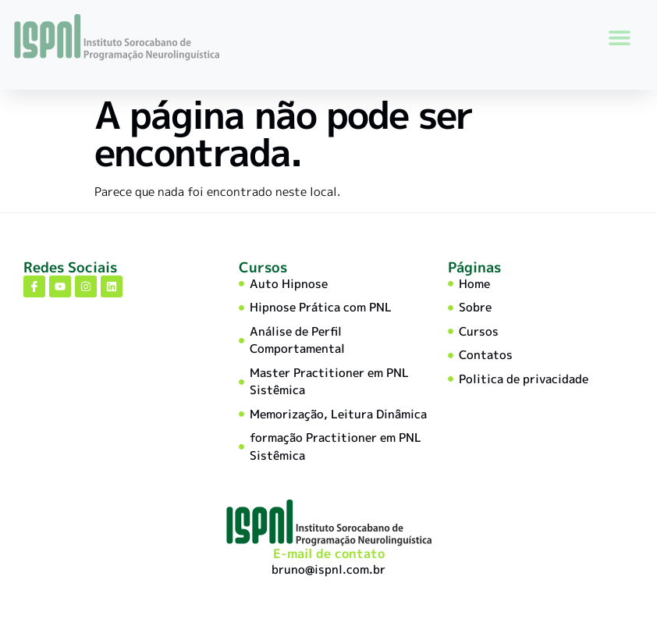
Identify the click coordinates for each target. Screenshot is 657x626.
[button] (619, 37)
